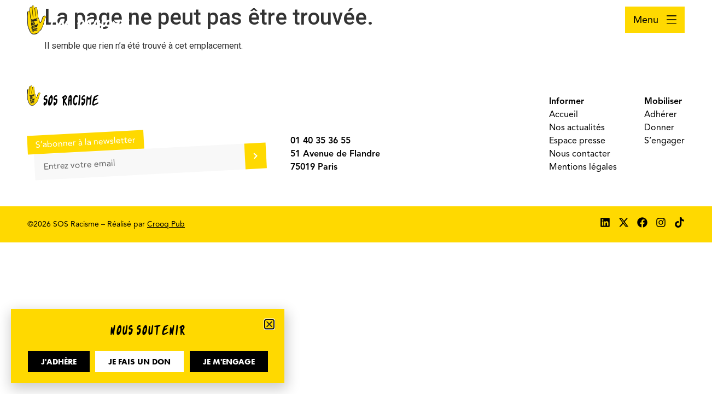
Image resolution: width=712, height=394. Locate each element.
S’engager (664, 140)
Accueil (563, 114)
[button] (269, 324)
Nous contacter (579, 153)
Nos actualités (577, 127)
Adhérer (660, 114)
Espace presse (577, 140)
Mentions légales (583, 166)
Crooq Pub (166, 224)
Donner (659, 127)
